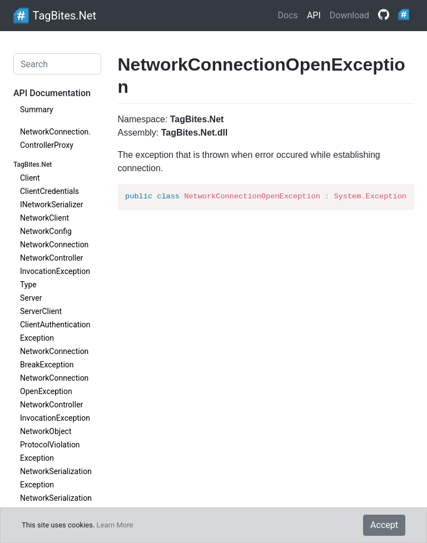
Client (30, 177)
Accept (384, 525)
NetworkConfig (46, 231)
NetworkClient (44, 217)
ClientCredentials (49, 191)
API (314, 15)
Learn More (115, 525)
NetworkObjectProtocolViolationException (50, 444)
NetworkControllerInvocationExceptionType (55, 271)
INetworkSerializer (51, 204)
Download (349, 15)
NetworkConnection (54, 244)
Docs (288, 15)
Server (31, 297)
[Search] (57, 63)
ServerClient (41, 311)
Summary (36, 109)
